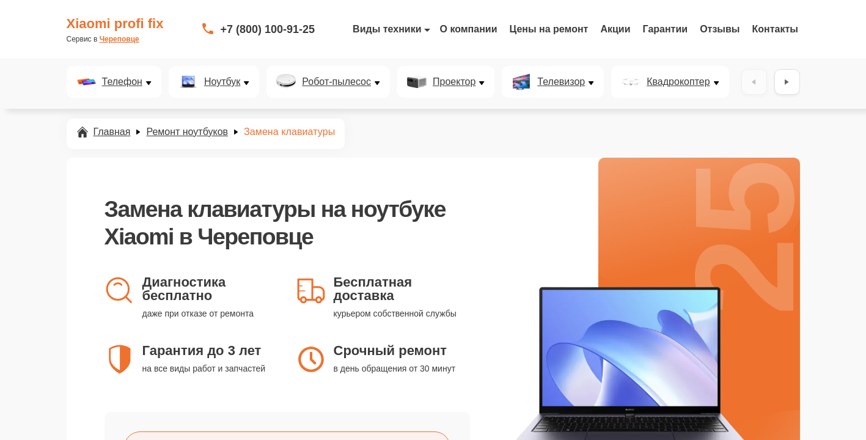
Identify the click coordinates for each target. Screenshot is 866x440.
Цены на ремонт (549, 29)
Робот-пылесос (336, 82)
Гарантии (665, 29)
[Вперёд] (787, 82)
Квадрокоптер (678, 82)
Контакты (775, 29)
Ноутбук (222, 82)
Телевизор (561, 82)
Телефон (122, 82)
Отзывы (719, 29)
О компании (468, 29)
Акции (615, 29)
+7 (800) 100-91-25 (268, 29)
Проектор (454, 82)
